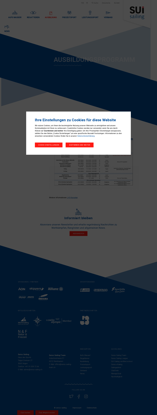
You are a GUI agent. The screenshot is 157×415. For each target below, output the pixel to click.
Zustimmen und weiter (80, 145)
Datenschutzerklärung (86, 136)
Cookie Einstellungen (48, 145)
